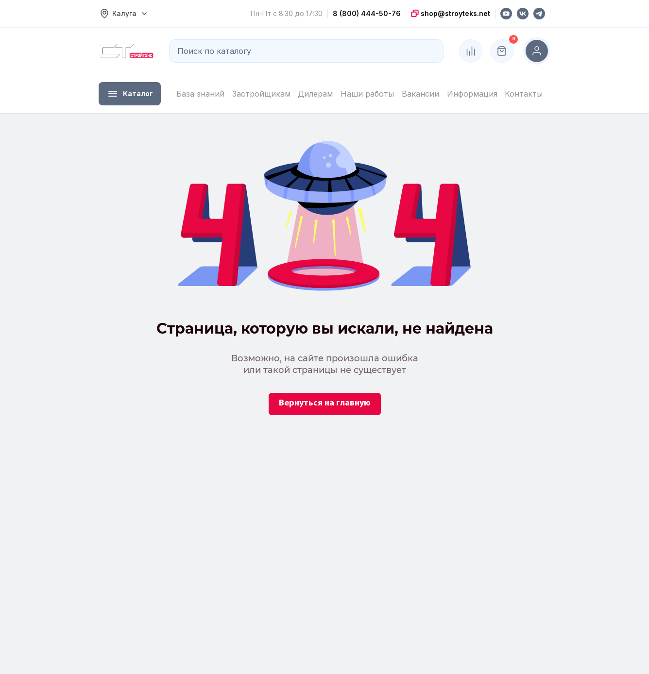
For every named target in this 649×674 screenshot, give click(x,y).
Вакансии (420, 94)
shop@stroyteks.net (454, 13)
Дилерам (315, 94)
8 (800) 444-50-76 (367, 13)
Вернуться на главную (325, 403)
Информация (472, 94)
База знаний (200, 94)
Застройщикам (261, 94)
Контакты (524, 94)
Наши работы (367, 94)
